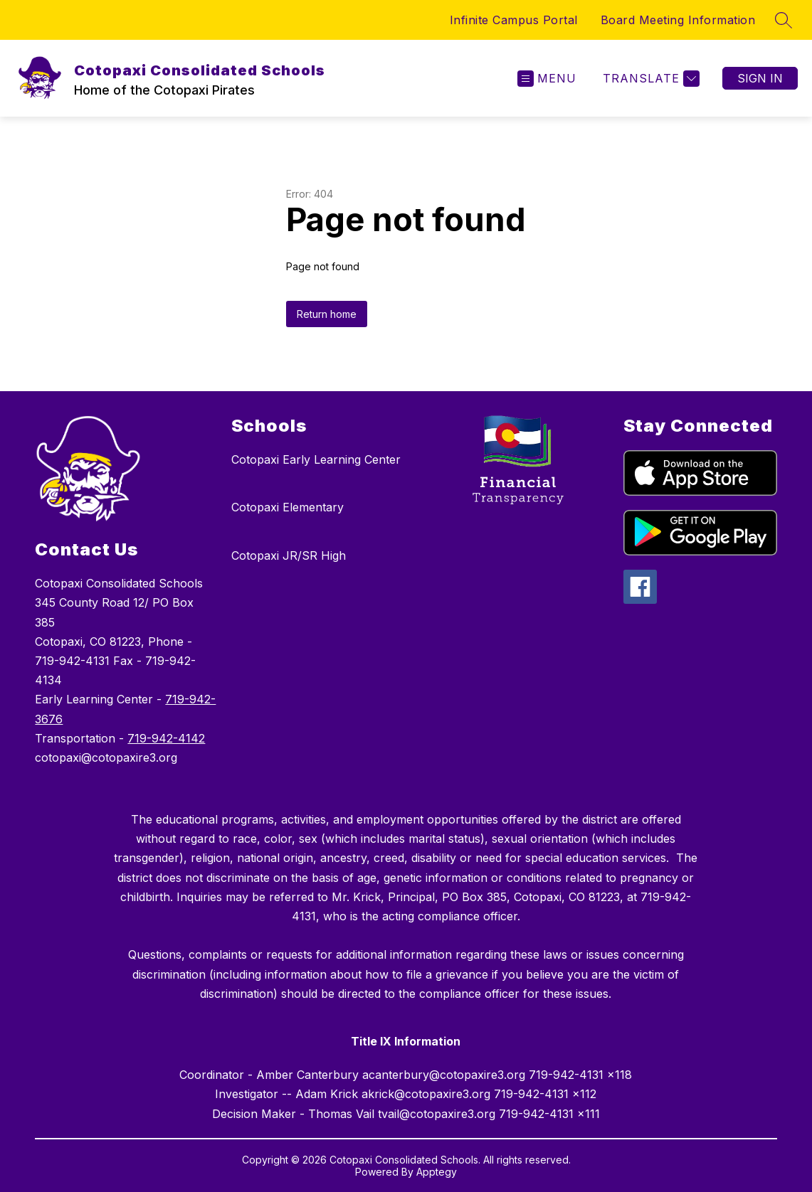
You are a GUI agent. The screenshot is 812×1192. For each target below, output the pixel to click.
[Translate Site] (649, 78)
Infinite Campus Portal (514, 20)
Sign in (760, 78)
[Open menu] (546, 78)
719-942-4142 (166, 738)
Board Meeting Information (678, 20)
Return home (327, 314)
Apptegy (436, 1172)
